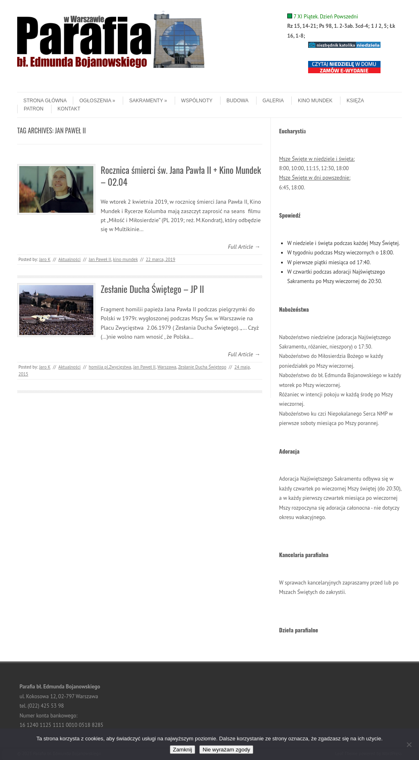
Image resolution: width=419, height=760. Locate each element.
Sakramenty (148, 100)
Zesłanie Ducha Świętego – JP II (152, 288)
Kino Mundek (315, 100)
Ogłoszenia (97, 100)
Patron (33, 109)
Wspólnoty (197, 100)
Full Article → (244, 246)
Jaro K (45, 259)
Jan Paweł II (100, 259)
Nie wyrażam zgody (226, 750)
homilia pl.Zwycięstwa (110, 367)
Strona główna (45, 100)
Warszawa (167, 367)
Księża (355, 100)
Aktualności (70, 259)
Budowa (238, 100)
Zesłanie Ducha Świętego (202, 367)
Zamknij (182, 750)
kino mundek (125, 259)
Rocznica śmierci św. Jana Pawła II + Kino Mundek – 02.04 (181, 175)
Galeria (273, 100)
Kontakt (69, 109)
